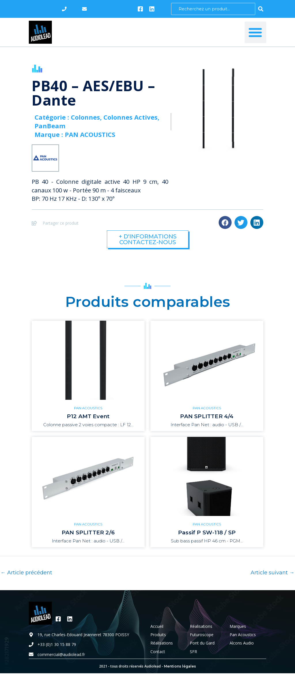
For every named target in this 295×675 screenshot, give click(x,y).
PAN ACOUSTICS (88, 408)
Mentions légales (180, 667)
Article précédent (26, 573)
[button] (255, 32)
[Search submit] (260, 9)
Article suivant (272, 573)
